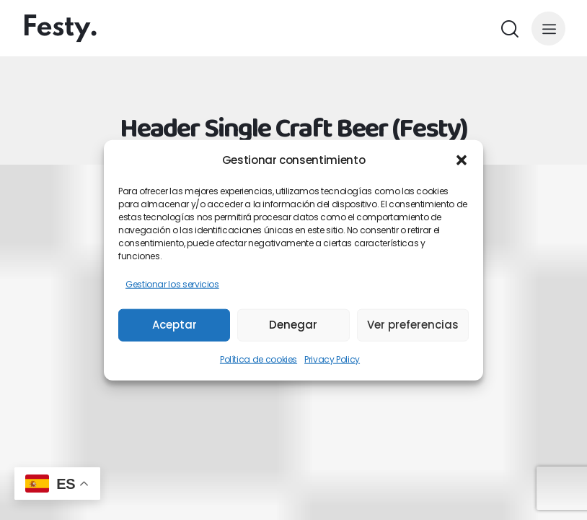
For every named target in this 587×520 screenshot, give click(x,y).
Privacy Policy (332, 358)
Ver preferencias (413, 324)
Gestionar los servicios (172, 284)
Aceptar (174, 324)
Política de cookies (258, 358)
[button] (461, 160)
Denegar (293, 324)
